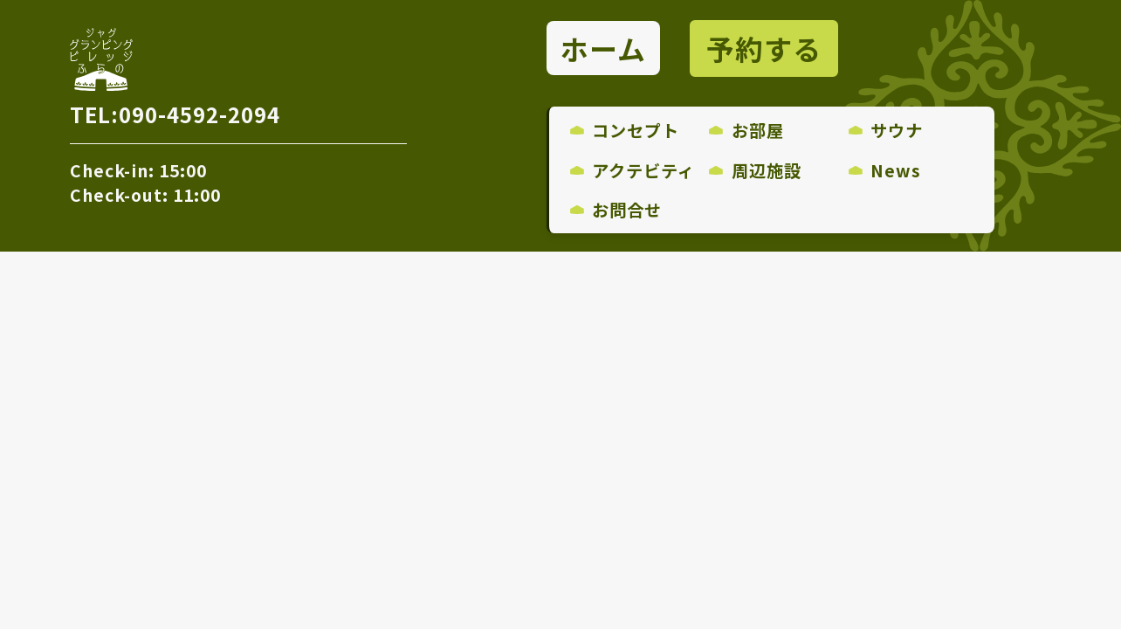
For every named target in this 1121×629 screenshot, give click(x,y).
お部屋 (746, 130)
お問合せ (616, 209)
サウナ (886, 130)
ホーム (603, 49)
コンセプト (625, 130)
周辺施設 (755, 170)
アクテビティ (633, 170)
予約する (764, 49)
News (885, 170)
